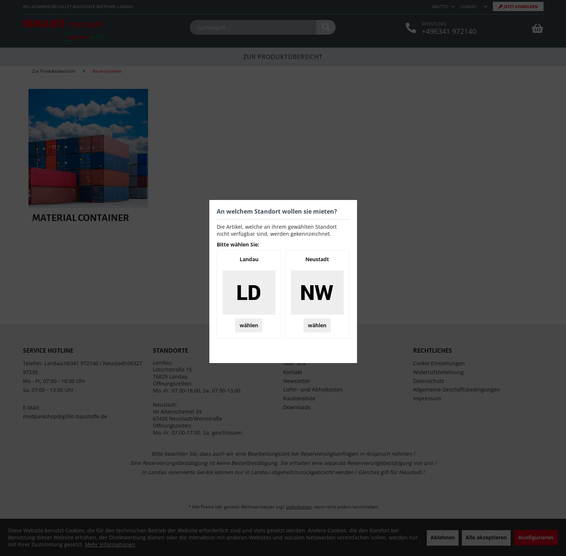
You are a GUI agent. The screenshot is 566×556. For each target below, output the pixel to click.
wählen (249, 325)
